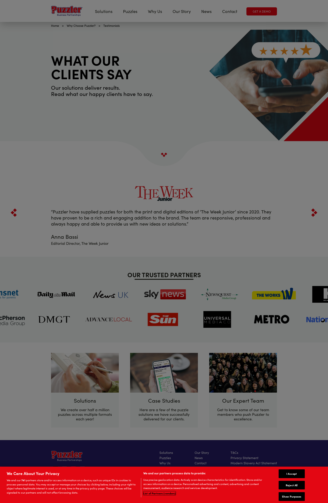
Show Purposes (291, 497)
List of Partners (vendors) (159, 493)
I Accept (291, 474)
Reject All (291, 485)
